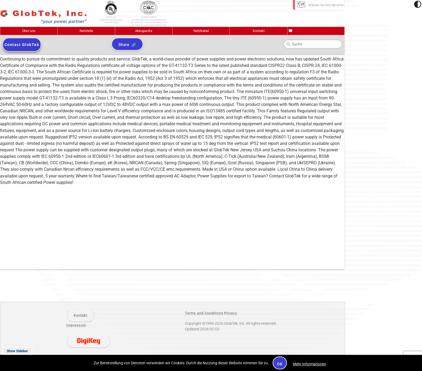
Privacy (230, 313)
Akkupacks (143, 31)
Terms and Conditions (204, 313)
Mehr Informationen (309, 364)
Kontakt (259, 31)
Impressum (76, 325)
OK (280, 364)
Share (123, 44)
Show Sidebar (17, 351)
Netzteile (86, 31)
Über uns (29, 31)
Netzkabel (201, 31)
